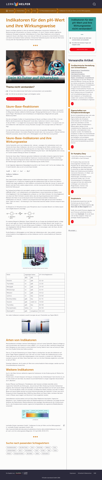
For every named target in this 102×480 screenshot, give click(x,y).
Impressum (73, 473)
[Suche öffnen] (94, 4)
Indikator (37, 453)
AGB (95, 473)
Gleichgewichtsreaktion (19, 453)
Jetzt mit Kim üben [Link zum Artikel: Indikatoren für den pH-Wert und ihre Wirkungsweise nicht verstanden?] (82, 49)
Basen (49, 450)
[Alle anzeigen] (72, 230)
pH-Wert (43, 450)
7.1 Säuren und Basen (35, 10)
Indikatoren (48, 447)
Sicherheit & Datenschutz (84, 473)
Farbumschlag (39, 447)
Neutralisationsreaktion (11, 447)
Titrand (32, 447)
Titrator (54, 447)
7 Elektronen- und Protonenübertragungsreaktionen (29, 10)
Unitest (36, 450)
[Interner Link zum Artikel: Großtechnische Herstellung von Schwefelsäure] (72, 103)
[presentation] (52, 158)
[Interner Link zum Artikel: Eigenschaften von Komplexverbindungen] (72, 147)
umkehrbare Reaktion (11, 450)
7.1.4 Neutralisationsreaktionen (48, 10)
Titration (55, 450)
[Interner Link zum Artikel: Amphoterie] (72, 221)
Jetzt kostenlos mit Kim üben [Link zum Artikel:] (15, 99)
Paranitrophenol (45, 453)
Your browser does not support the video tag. (35, 66)
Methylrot (9, 453)
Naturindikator (29, 453)
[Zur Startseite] (18, 4)
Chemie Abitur (20, 10)
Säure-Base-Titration (23, 447)
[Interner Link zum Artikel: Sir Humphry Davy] (72, 191)
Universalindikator (28, 450)
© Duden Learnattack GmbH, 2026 (51, 477)
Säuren (20, 450)
